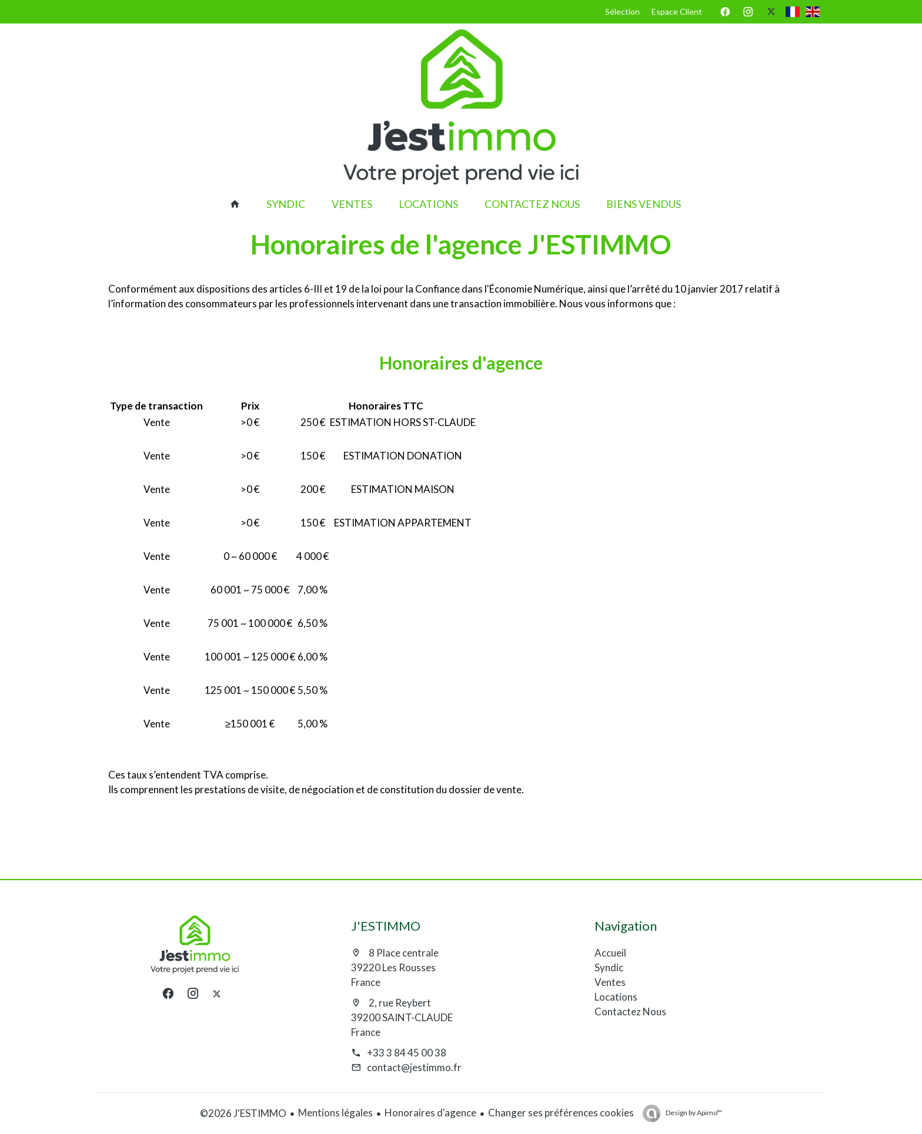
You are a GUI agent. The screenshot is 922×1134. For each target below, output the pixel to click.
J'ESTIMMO (385, 926)
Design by (693, 1112)
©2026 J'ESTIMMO (243, 1113)
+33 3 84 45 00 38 (406, 1052)
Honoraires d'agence (430, 1112)
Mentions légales (335, 1112)
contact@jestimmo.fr (414, 1067)
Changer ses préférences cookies (561, 1112)
